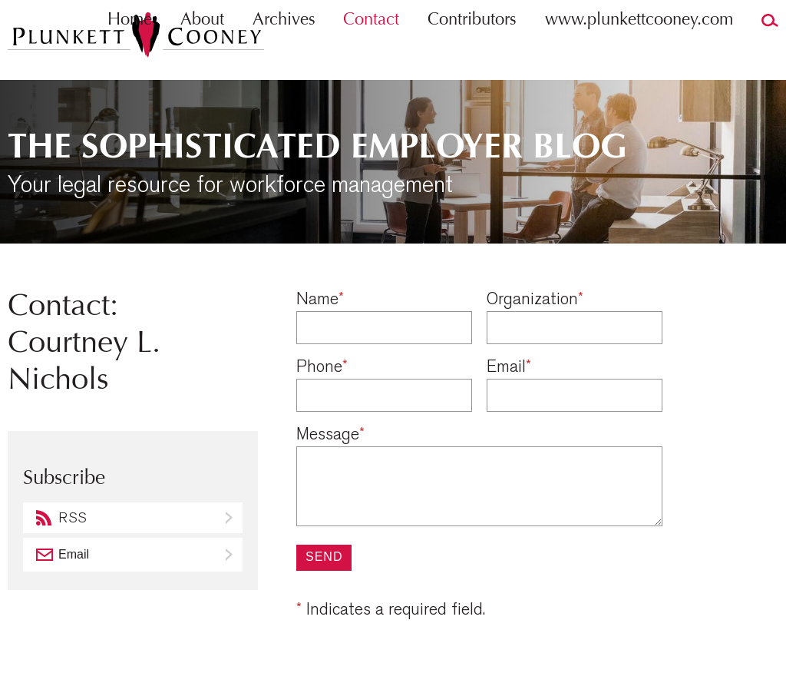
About (202, 50)
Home (129, 50)
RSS (72, 518)
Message (330, 434)
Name (320, 299)
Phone (322, 366)
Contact (371, 50)
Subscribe (230, 555)
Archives (284, 50)
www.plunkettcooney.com (639, 50)
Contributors (472, 50)
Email (509, 366)
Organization (535, 299)
